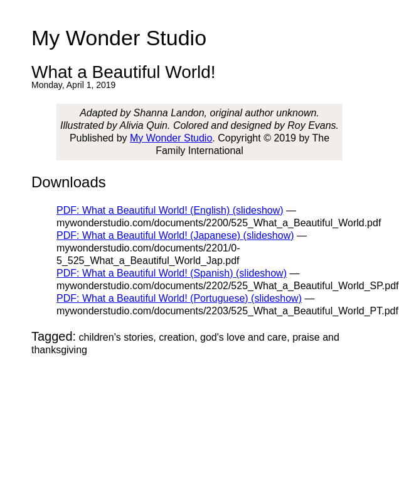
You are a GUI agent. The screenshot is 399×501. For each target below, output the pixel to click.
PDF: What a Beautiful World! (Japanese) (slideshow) (175, 235)
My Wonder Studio (171, 138)
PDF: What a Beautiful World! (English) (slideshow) (170, 210)
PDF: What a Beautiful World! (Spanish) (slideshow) (171, 273)
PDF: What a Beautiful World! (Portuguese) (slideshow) (179, 298)
